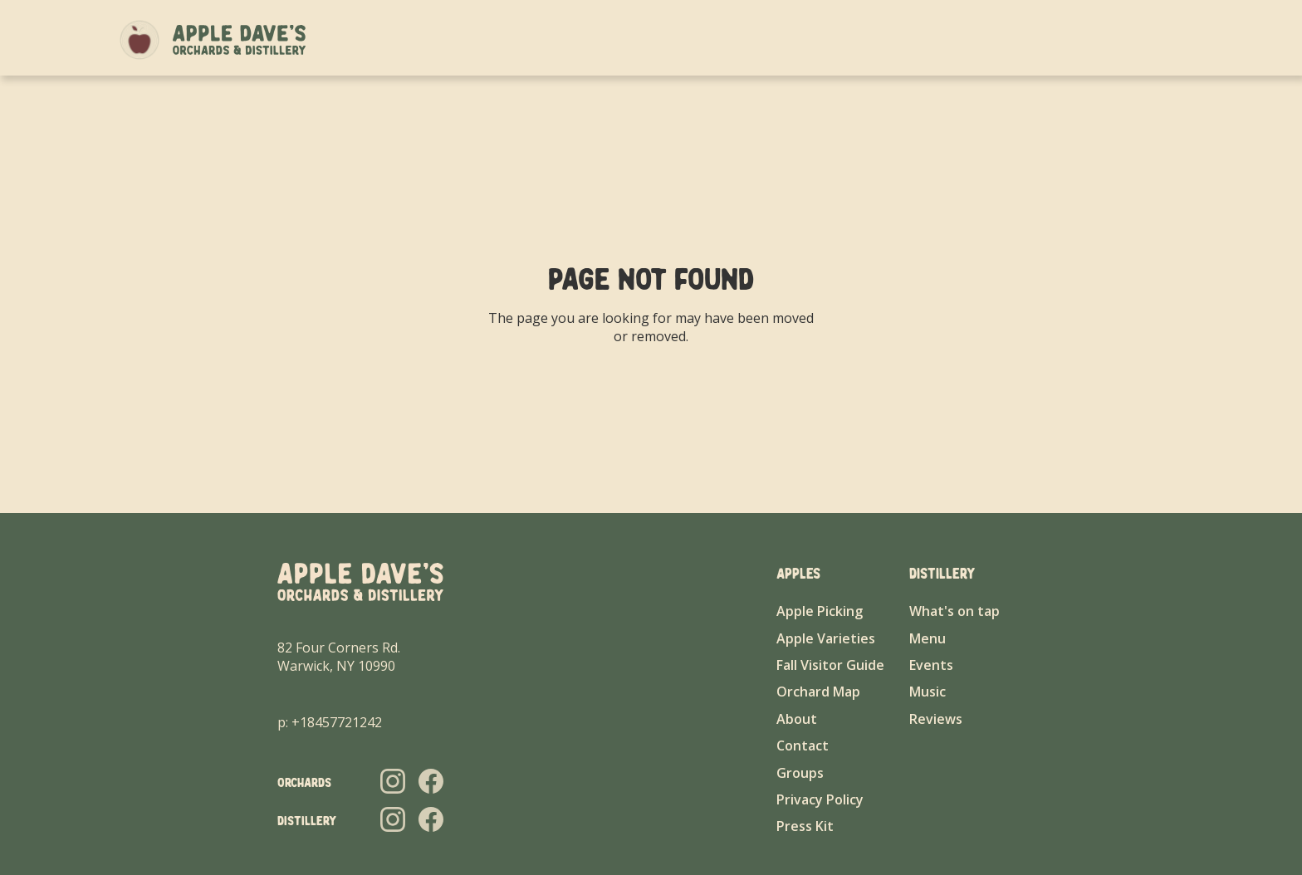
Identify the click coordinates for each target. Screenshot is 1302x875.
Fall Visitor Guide (830, 665)
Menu (927, 638)
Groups (1064, 39)
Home (813, 39)
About (866, 39)
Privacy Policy (820, 799)
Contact (1148, 39)
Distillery (994, 39)
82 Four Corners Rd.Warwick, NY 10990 (338, 656)
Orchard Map (818, 691)
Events (931, 665)
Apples (925, 39)
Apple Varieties (825, 638)
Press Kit (805, 826)
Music (927, 691)
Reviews (935, 719)
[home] (239, 40)
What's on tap (954, 611)
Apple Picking (819, 611)
